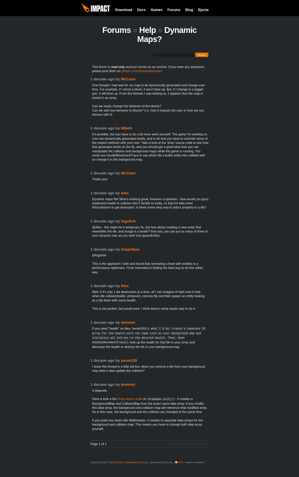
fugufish (128, 221)
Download (123, 10)
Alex (125, 193)
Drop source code (129, 399)
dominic (128, 322)
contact (143, 462)
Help (147, 30)
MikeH (126, 128)
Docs (141, 10)
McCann (128, 79)
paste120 (129, 360)
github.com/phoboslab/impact (141, 71)
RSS (180, 462)
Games (156, 10)
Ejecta (203, 10)
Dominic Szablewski (126, 462)
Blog (189, 10)
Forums (173, 10)
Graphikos (130, 249)
